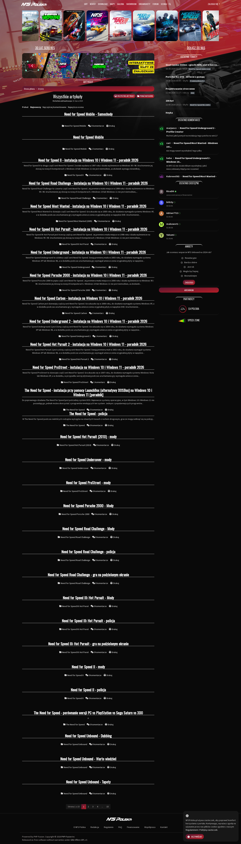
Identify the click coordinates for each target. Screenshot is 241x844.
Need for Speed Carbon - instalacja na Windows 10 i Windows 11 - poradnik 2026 (88, 298)
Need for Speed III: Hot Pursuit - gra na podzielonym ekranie (88, 643)
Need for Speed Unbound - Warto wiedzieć (88, 758)
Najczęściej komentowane (54, 107)
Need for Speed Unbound (75, 744)
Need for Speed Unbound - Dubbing (88, 735)
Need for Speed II (75, 175)
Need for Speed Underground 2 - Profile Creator (190, 129)
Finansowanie (133, 827)
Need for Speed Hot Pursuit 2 (75, 359)
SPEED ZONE (189, 320)
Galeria (120, 4)
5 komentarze (96, 409)
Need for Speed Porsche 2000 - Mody (88, 505)
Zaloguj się (213, 4)
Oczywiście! (195, 836)
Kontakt (164, 827)
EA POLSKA (189, 309)
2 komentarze (95, 175)
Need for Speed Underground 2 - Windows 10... (188, 159)
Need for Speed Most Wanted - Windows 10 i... (192, 144)
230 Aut (170, 100)
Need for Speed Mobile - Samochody (88, 114)
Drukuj (110, 125)
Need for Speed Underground (76, 267)
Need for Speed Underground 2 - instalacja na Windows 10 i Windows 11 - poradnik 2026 (88, 321)
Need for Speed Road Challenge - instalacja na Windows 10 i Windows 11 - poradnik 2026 (88, 183)
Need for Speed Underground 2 (76, 336)
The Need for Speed (75, 409)
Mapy (112, 4)
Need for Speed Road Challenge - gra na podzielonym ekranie (88, 574)
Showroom (131, 4)
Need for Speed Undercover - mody (88, 459)
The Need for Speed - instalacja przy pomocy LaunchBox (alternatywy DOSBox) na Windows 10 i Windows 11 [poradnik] (88, 392)
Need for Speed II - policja (88, 689)
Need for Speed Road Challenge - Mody (88, 528)
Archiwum (189, 290)
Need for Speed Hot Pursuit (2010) (75, 445)
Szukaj (166, 4)
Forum (155, 4)
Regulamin (108, 827)
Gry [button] (85, 4)
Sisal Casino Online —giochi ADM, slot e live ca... (192, 64)
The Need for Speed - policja (88, 413)
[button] (32, 65)
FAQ (120, 827)
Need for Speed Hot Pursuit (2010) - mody (88, 436)
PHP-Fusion (66, 836)
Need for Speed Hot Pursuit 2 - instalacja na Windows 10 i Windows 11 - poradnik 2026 (88, 344)
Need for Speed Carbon (76, 313)
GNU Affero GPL (78, 839)
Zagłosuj (189, 282)
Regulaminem (192, 830)
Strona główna (29, 88)
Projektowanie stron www (180, 88)
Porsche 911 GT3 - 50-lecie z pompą (185, 76)
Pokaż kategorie (145, 96)
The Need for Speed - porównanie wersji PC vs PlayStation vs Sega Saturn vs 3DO (88, 712)
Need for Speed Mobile (75, 125)
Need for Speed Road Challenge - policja (88, 551)
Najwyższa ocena (76, 107)
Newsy (93, 4)
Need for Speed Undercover (75, 468)
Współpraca (149, 827)
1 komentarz (98, 148)
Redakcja (95, 827)
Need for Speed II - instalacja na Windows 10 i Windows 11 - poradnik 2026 (88, 160)
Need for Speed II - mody (88, 666)
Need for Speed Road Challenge (76, 198)
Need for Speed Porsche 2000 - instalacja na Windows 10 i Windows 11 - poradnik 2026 (88, 275)
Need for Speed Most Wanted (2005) (75, 221)
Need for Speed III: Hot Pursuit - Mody (88, 597)
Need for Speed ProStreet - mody (88, 482)
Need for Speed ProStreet (76, 382)
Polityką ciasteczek (208, 830)
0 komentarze (98, 125)
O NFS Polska (79, 827)
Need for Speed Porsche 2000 (76, 290)
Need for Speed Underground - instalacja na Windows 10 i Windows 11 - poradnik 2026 (88, 252)
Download (103, 4)
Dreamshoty (144, 4)
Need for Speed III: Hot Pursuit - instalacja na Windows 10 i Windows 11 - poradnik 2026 (88, 229)
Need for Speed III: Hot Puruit (75, 244)
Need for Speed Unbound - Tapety (88, 781)
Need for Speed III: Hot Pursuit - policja (88, 620)
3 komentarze (104, 221)
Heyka (169, 112)
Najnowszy (35, 107)
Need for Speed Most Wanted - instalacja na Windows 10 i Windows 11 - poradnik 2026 (88, 206)
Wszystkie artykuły (124, 96)
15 (108, 806)
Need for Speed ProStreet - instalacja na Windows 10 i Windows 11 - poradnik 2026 (88, 367)
